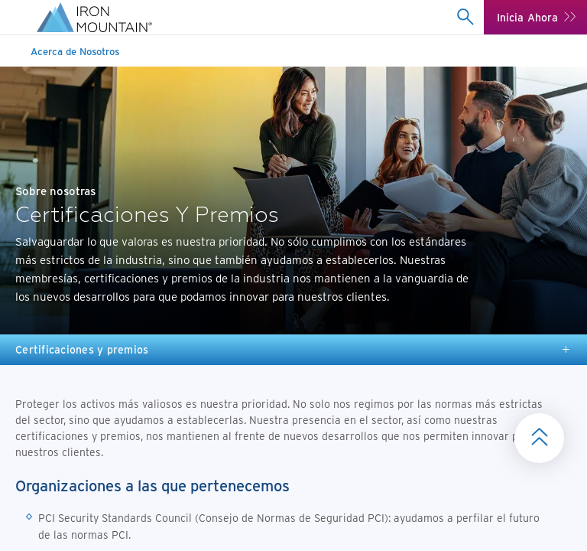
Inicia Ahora (528, 17)
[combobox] (466, 17)
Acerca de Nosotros (75, 51)
